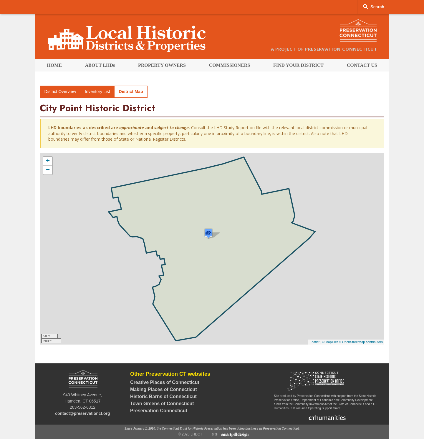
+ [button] (48, 161)
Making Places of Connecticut (163, 389)
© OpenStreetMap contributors (361, 342)
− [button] (48, 170)
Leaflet (314, 342)
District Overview (60, 91)
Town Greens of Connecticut (162, 403)
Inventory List (97, 91)
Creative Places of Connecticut (164, 382)
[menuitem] (54, 65)
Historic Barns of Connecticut (163, 396)
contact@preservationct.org (82, 413)
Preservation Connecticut (158, 410)
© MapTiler (330, 342)
